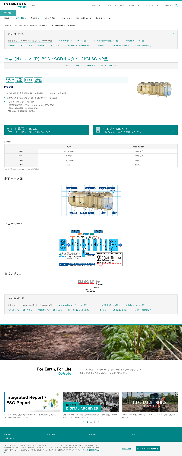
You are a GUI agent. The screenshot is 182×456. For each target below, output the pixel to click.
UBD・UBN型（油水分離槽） (79, 46)
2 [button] (91, 421)
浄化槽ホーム (8, 25)
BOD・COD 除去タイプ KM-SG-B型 (72, 41)
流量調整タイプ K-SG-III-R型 (49, 46)
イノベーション (135, 5)
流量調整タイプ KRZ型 (135, 41)
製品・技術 (18, 25)
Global (167, 5)
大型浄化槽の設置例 (119, 46)
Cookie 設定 (126, 449)
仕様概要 (90, 65)
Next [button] (98, 422)
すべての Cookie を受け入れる (147, 449)
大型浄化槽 (33, 25)
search (176, 5)
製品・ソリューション (116, 5)
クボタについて (97, 5)
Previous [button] (83, 422)
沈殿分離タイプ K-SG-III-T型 (19, 46)
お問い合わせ (9, 438)
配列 (77, 65)
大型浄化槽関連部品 (142, 46)
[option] (32, 405)
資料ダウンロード (107, 65)
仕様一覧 (101, 46)
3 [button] (94, 421)
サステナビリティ (152, 5)
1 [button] (87, 421)
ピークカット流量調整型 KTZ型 (106, 41)
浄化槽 (7, 13)
